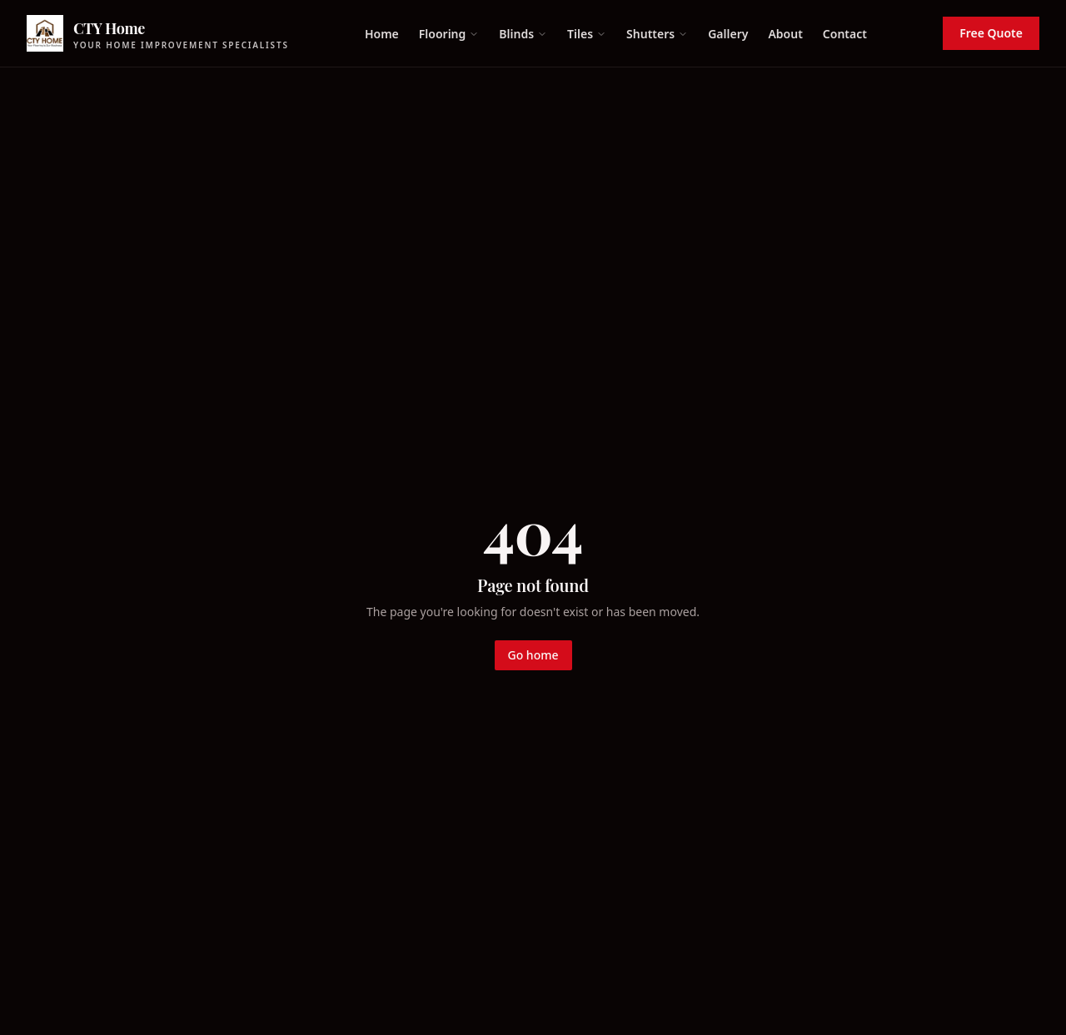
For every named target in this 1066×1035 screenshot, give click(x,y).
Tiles (586, 34)
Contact (845, 34)
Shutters (657, 34)
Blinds (523, 34)
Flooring (449, 34)
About (785, 34)
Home (382, 34)
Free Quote (991, 33)
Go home (533, 655)
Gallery (728, 34)
